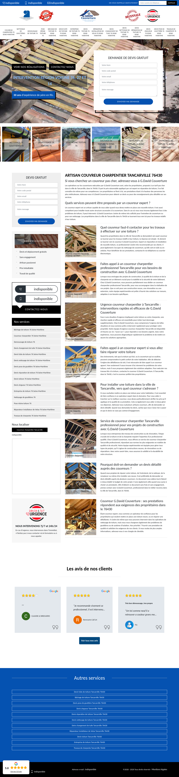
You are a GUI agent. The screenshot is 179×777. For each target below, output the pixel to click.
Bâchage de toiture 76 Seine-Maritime (52, 32)
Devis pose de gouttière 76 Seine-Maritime (159, 32)
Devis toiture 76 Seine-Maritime (86, 32)
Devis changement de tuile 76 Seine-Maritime (111, 32)
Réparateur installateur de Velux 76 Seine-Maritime (98, 32)
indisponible (10, 3)
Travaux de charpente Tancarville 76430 (89, 748)
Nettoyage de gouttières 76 (21, 32)
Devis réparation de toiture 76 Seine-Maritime (136, 32)
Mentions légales (159, 769)
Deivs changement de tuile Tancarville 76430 (89, 725)
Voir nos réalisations (29, 67)
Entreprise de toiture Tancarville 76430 (89, 742)
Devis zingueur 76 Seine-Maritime (148, 32)
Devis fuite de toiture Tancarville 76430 (89, 692)
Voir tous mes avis (89, 640)
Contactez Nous (62, 67)
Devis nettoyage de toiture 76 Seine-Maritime (124, 32)
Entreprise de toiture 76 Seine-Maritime (74, 32)
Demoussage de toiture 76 (32, 32)
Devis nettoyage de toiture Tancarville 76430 (89, 720)
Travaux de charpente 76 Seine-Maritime (171, 32)
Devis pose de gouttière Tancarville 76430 (89, 703)
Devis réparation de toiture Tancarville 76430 (89, 714)
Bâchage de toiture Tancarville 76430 (89, 697)
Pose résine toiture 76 (43, 32)
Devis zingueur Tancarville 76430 (90, 708)
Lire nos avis (16, 772)
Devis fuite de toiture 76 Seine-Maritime (63, 32)
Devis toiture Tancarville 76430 (89, 737)
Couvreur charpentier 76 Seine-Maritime (8, 32)
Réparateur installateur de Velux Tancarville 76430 (89, 731)
